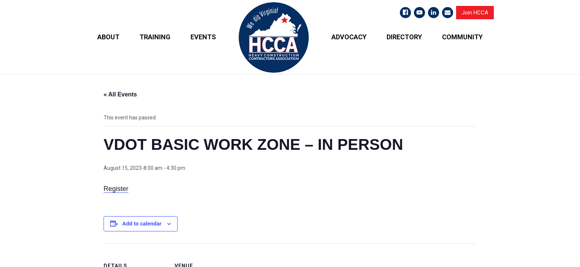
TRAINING (155, 37)
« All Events (120, 94)
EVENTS (203, 37)
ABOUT (108, 37)
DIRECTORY (404, 37)
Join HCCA (475, 12)
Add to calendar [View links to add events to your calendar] (142, 224)
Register (116, 188)
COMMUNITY (462, 37)
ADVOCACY (349, 37)
